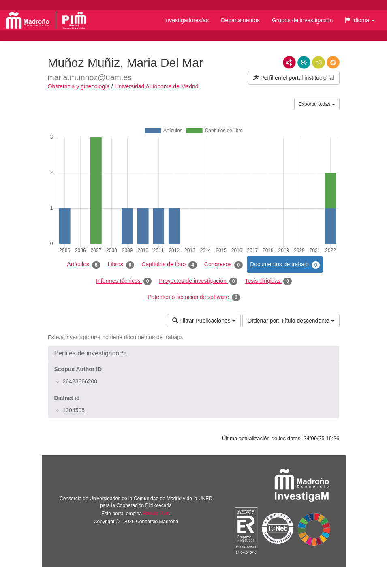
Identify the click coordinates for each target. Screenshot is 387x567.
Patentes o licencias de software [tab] (194, 297)
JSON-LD (303, 62)
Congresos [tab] (223, 264)
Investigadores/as (187, 20)
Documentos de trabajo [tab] (285, 264)
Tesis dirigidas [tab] (268, 281)
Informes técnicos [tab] (124, 281)
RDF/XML (289, 62)
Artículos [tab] (83, 264)
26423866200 (80, 381)
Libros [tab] (121, 264)
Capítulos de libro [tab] (169, 264)
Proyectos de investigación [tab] (198, 281)
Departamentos (240, 20)
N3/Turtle (318, 62)
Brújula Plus (156, 513)
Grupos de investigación (302, 20)
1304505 (74, 410)
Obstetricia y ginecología (79, 86)
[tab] (193, 353)
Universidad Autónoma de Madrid (156, 86)
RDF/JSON (333, 62)
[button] (360, 20)
